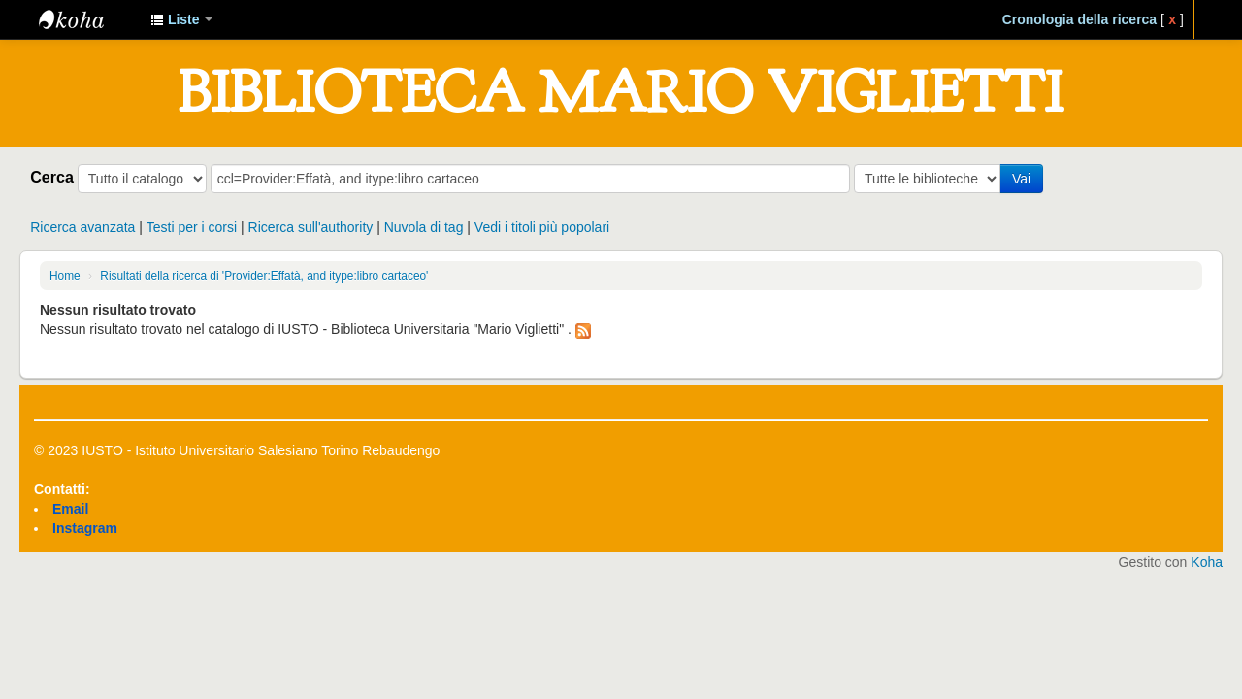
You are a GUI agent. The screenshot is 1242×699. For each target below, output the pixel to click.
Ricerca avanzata (82, 227)
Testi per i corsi (192, 227)
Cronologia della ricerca (1080, 19)
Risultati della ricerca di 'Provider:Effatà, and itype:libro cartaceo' (264, 276)
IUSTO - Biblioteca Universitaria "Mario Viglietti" (87, 19)
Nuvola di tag (424, 227)
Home (65, 276)
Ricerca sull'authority (311, 227)
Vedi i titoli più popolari (541, 227)
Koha (1207, 562)
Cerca (52, 176)
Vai (1021, 178)
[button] (181, 19)
